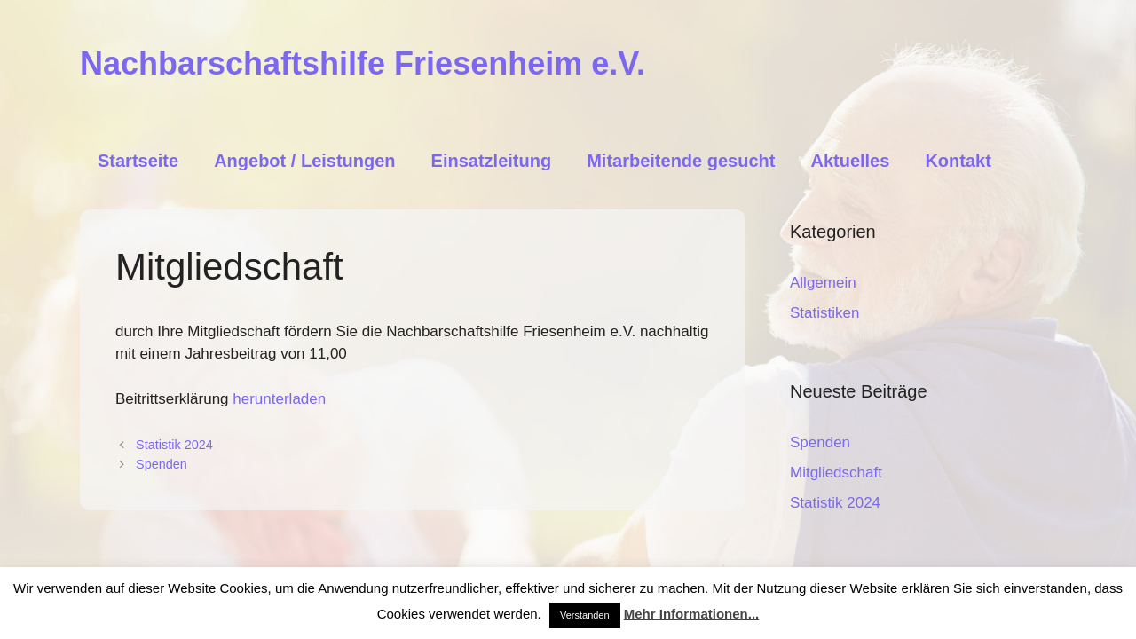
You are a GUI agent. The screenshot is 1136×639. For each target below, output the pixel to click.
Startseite (138, 160)
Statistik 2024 (174, 445)
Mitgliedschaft (836, 472)
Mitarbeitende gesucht (681, 160)
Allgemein (823, 282)
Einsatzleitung (491, 160)
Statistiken (824, 312)
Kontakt (957, 160)
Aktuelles (849, 160)
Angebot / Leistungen (304, 160)
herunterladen (279, 398)
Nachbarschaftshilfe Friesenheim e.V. (362, 63)
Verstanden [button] (585, 615)
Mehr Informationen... (692, 613)
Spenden (161, 464)
